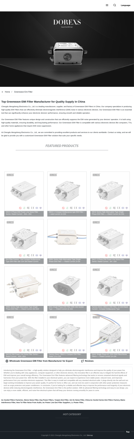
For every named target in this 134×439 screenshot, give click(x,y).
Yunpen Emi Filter (61, 400)
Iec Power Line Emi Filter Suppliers (56, 402)
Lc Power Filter (77, 402)
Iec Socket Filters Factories (12, 400)
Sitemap (90, 435)
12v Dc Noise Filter (76, 400)
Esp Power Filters (47, 400)
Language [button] (125, 5)
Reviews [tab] (87, 361)
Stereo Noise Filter (31, 400)
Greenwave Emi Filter (23, 92)
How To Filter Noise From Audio (29, 402)
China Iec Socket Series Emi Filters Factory (102, 400)
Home (7, 92)
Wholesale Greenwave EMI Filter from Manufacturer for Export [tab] (39, 361)
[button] (107, 5)
